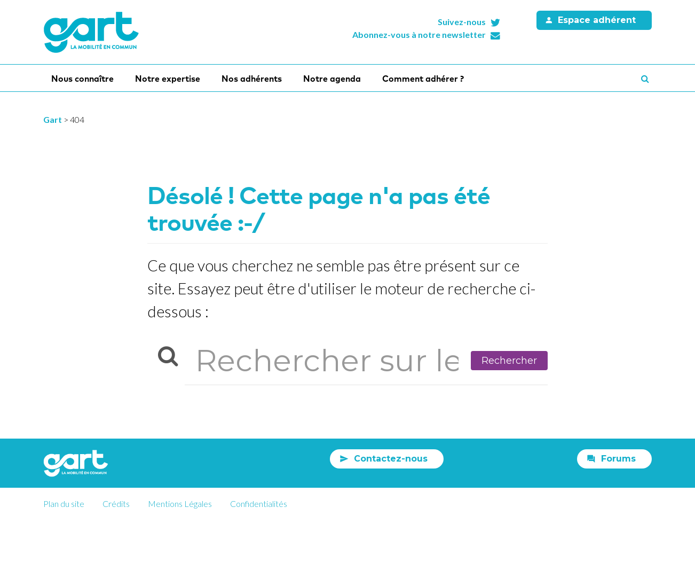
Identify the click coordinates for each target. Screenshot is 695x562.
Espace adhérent (597, 20)
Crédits (116, 503)
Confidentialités (258, 503)
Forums (618, 459)
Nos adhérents (252, 78)
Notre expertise (167, 78)
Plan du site (63, 503)
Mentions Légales (180, 503)
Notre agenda (332, 78)
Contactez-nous (391, 459)
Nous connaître (82, 78)
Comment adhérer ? (423, 78)
